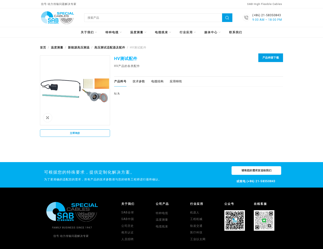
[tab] (120, 81)
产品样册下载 (270, 57)
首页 (43, 47)
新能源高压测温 (79, 47)
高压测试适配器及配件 (109, 47)
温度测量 (57, 47)
